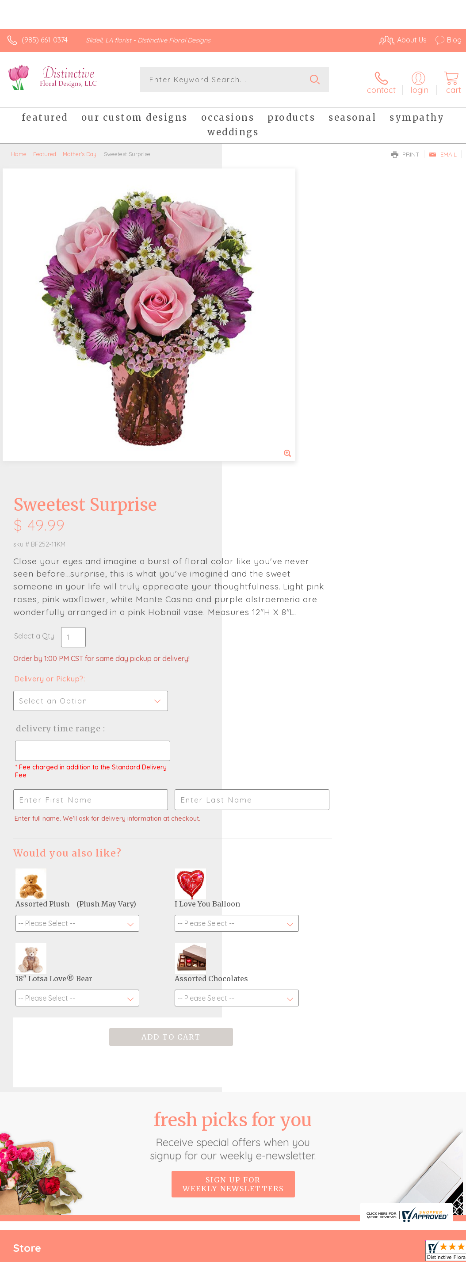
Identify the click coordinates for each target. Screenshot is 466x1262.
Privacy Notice (311, 1168)
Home (19, 149)
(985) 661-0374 (45, 39)
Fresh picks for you (233, 902)
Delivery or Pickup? (271, 371)
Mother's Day (79, 149)
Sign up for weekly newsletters (233, 951)
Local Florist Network (374, 1168)
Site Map (429, 1168)
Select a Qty (256, 328)
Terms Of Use (259, 1168)
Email (443, 150)
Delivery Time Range (279, 421)
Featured (44, 149)
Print (405, 150)
